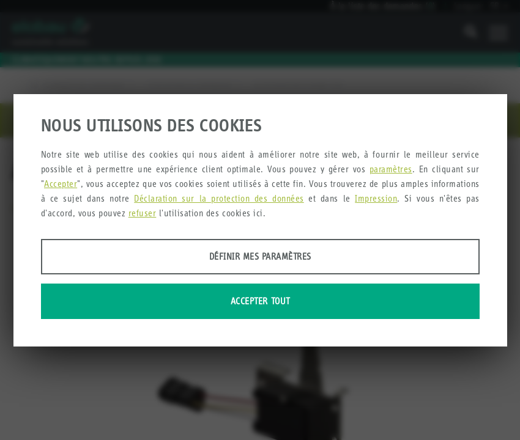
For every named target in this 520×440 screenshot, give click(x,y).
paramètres (391, 169)
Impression (376, 198)
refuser (142, 213)
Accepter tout (260, 301)
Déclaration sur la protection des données (218, 198)
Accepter (60, 183)
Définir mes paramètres (260, 256)
